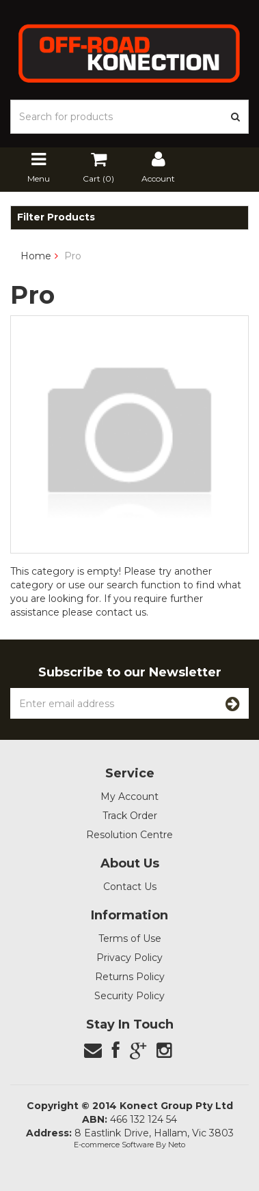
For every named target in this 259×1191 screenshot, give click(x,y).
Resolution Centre (129, 835)
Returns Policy (130, 977)
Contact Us (129, 886)
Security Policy (129, 996)
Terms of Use (129, 938)
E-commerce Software (114, 1144)
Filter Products (56, 217)
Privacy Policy (129, 957)
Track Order (130, 815)
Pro (72, 256)
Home (36, 256)
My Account (129, 796)
